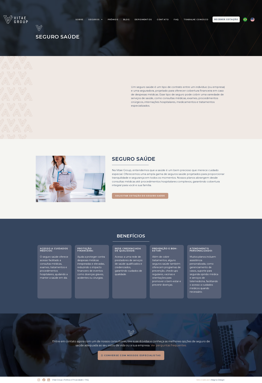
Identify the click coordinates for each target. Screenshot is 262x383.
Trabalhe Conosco (196, 19)
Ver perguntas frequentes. (168, 345)
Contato (163, 19)
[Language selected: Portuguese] (250, 19)
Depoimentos (143, 19)
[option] (253, 20)
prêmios (113, 19)
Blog (126, 19)
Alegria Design (218, 379)
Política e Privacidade (73, 380)
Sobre (80, 19)
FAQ (176, 19)
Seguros (95, 19)
